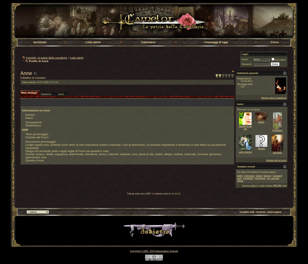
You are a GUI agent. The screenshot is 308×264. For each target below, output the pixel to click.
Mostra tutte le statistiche (274, 98)
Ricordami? (279, 60)
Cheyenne (249, 175)
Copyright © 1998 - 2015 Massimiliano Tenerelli (154, 251)
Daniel (259, 175)
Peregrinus (260, 178)
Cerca (274, 42)
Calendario (148, 42)
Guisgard (277, 175)
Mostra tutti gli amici (276, 160)
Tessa (240, 180)
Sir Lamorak (273, 178)
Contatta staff (247, 212)
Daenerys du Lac (245, 127)
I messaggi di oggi (216, 42)
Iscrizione (40, 42)
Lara (239, 178)
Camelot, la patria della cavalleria (46, 57)
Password (247, 64)
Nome (245, 59)
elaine (261, 122)
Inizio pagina (274, 212)
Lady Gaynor (245, 152)
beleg (240, 175)
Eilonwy (268, 175)
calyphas (277, 152)
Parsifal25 (277, 130)
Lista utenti (93, 42)
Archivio (261, 212)
